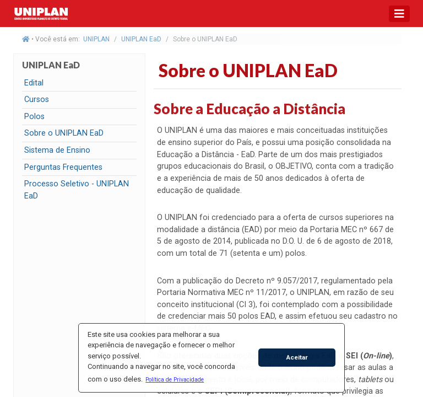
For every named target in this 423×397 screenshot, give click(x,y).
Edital (34, 83)
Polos (34, 116)
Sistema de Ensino (57, 150)
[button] (174, 379)
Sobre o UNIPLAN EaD (64, 133)
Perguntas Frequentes (63, 167)
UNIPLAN (96, 39)
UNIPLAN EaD (141, 39)
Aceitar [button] (297, 357)
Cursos (36, 99)
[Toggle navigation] (399, 14)
